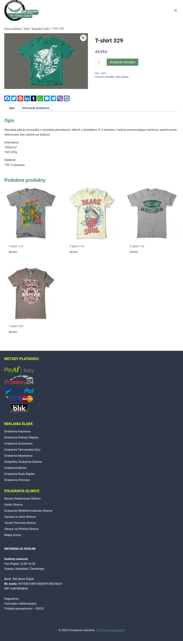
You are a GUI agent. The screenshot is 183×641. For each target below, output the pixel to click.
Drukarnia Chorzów (17, 480)
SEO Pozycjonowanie (110, 630)
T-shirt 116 (16, 246)
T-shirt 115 (137, 246)
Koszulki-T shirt (113, 77)
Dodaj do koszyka (122, 62)
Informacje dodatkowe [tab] (36, 108)
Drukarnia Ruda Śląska (19, 474)
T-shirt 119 (76, 246)
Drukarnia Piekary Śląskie (21, 437)
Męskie (125, 77)
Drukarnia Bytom (15, 468)
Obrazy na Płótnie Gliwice (21, 529)
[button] (83, 38)
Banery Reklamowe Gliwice (22, 498)
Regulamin (11, 598)
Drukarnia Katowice (17, 431)
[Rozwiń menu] (175, 10)
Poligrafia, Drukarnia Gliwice (23, 461)
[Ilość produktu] (100, 62)
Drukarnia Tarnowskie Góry (22, 449)
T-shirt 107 (16, 326)
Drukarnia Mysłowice (18, 455)
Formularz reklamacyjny (20, 603)
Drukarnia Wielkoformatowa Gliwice (28, 510)
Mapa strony (12, 535)
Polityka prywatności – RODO (24, 608)
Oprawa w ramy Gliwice (20, 516)
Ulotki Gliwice (13, 504)
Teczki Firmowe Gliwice (20, 523)
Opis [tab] (12, 108)
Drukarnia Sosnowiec (18, 443)
